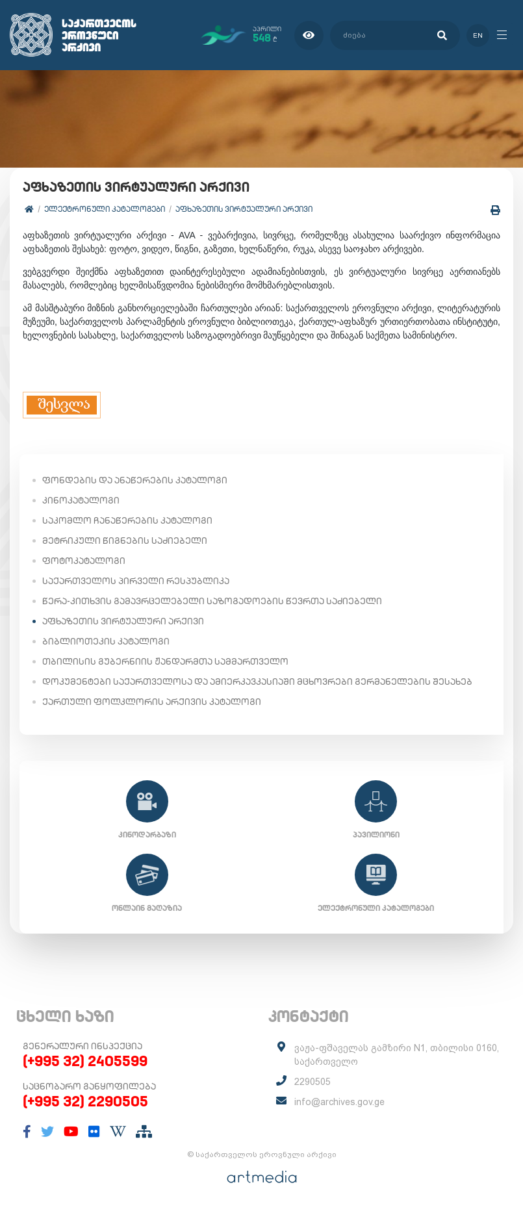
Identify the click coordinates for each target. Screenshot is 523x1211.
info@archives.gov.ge (339, 1101)
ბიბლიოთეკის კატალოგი (106, 640)
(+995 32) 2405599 (85, 1060)
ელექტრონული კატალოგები (104, 208)
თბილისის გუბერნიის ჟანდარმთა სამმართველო (165, 661)
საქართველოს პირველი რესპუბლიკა (135, 580)
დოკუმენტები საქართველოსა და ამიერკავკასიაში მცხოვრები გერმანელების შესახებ (257, 681)
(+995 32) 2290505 (85, 1100)
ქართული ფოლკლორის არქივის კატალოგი (151, 701)
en (476, 34)
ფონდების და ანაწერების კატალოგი (134, 479)
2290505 (312, 1081)
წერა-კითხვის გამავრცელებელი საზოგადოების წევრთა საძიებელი (212, 600)
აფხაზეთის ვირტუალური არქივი (244, 208)
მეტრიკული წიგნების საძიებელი (124, 540)
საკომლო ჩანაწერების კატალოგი (127, 520)
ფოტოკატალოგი (83, 560)
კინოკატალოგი (81, 499)
